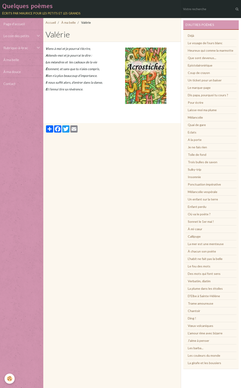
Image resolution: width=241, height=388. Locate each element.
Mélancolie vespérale (202, 192)
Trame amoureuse (200, 303)
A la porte (195, 140)
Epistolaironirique (200, 65)
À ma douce (12, 72)
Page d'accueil (14, 24)
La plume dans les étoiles (205, 288)
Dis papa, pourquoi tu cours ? (208, 95)
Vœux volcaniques (200, 326)
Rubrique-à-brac (15, 48)
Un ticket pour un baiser (205, 80)
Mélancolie (195, 117)
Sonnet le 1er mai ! (201, 221)
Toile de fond (197, 154)
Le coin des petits (16, 36)
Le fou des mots (199, 266)
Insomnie (194, 177)
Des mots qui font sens (204, 274)
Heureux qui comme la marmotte (210, 50)
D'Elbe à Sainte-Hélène (204, 296)
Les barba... (195, 348)
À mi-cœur (195, 229)
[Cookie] (10, 379)
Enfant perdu (197, 207)
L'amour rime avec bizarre (205, 333)
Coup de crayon (199, 73)
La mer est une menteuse (206, 244)
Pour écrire (195, 102)
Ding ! (192, 318)
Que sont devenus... (202, 58)
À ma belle (11, 60)
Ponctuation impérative (204, 184)
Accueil (51, 22)
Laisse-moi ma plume (202, 110)
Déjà (191, 35)
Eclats (192, 132)
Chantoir (194, 311)
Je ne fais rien (197, 147)
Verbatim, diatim (199, 281)
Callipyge (194, 236)
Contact (9, 84)
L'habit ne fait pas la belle (205, 259)
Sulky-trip (194, 169)
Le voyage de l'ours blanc (205, 43)
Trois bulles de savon (202, 162)
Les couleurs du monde (204, 355)
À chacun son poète (202, 251)
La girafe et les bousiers (204, 363)
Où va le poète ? (199, 214)
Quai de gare (197, 125)
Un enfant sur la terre (203, 199)
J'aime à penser (198, 340)
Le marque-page (199, 88)
